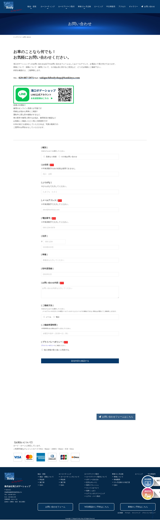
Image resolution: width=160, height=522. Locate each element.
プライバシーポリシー (47, 347)
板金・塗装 (32, 6)
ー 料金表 (41, 482)
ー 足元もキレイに (90, 484)
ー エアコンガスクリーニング (94, 496)
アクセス (122, 6)
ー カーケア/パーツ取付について (95, 479)
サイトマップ (136, 515)
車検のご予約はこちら (138, 509)
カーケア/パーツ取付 (66, 6)
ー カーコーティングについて (69, 479)
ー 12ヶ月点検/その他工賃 (121, 484)
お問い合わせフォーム (55, 509)
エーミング (98, 6)
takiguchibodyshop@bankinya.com (60, 77)
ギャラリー (133, 6)
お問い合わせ (148, 6)
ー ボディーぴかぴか (91, 482)
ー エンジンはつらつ (91, 490)
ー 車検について (117, 479)
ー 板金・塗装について (46, 479)
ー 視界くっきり (90, 493)
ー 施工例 (41, 484)
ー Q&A (40, 487)
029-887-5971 (26, 77)
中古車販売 (110, 6)
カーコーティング (48, 6)
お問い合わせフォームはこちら (112, 419)
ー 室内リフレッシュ (91, 487)
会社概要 (120, 515)
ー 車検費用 (116, 482)
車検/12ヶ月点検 (84, 6)
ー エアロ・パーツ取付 (92, 498)
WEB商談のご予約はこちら (96, 509)
